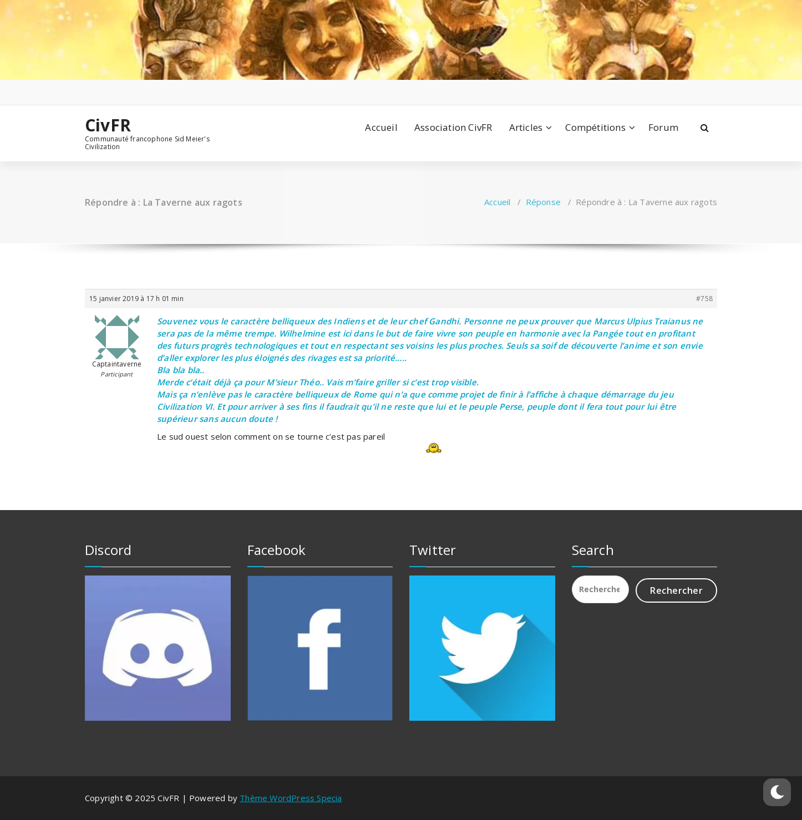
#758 (704, 298)
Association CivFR (453, 127)
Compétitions (595, 127)
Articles (526, 127)
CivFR (108, 125)
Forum (663, 127)
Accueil (381, 127)
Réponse (543, 201)
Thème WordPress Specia (291, 797)
